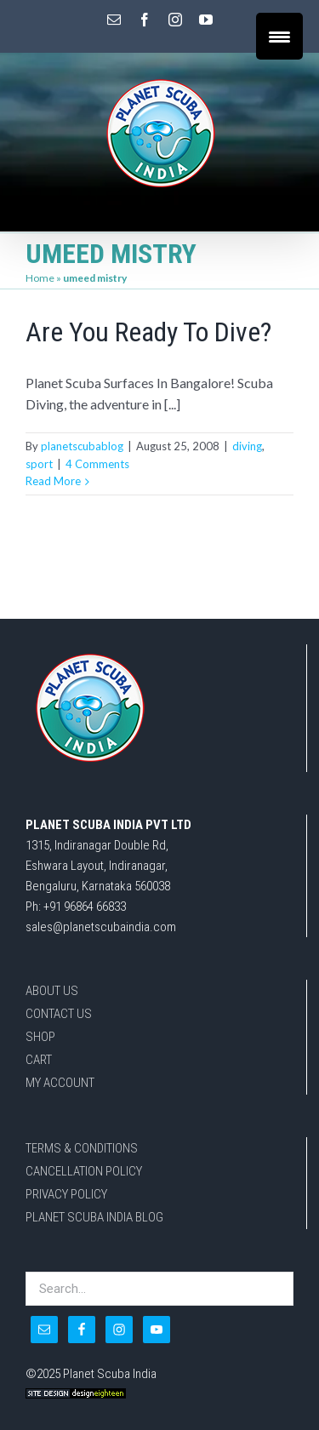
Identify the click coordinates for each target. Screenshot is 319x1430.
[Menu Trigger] (279, 36)
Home (40, 278)
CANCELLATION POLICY (84, 1171)
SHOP (40, 1036)
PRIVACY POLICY (66, 1194)
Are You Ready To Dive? (148, 332)
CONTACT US (59, 1013)
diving (247, 446)
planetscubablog (82, 446)
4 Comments (97, 464)
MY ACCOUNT (60, 1082)
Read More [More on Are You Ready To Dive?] (53, 481)
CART (39, 1059)
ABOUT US (52, 990)
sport (39, 464)
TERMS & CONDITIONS (82, 1148)
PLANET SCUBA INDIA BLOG (94, 1217)
